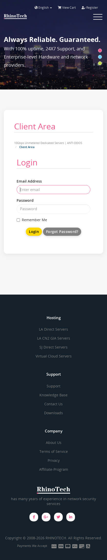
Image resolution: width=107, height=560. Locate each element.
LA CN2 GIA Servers (53, 338)
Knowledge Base (53, 395)
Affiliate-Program (53, 469)
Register (90, 7)
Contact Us (53, 403)
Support (53, 386)
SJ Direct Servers (53, 347)
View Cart (67, 7)
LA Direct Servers (53, 329)
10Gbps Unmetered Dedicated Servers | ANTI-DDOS (48, 143)
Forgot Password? (62, 231)
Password (25, 200)
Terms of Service (53, 451)
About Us (53, 442)
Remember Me (32, 219)
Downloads (53, 412)
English (43, 7)
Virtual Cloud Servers (54, 356)
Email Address (29, 181)
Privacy (54, 460)
